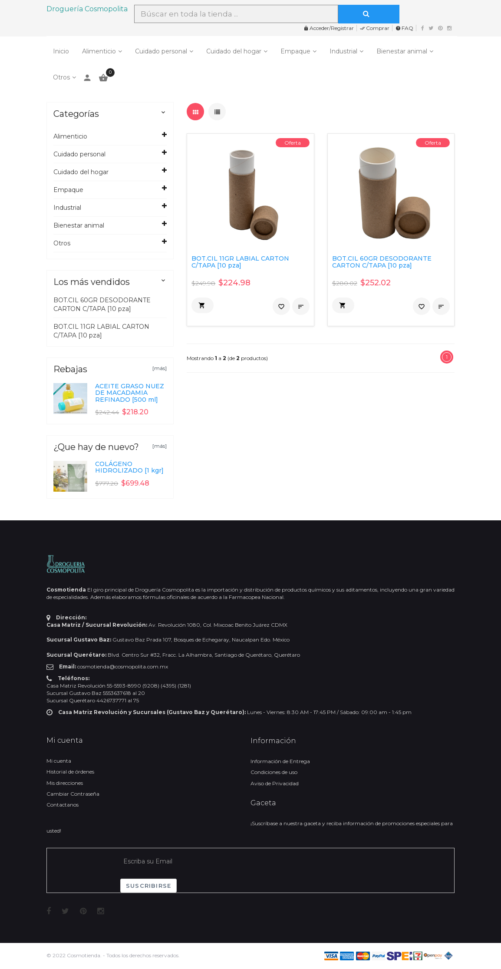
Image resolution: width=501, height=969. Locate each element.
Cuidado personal (161, 51)
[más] (159, 368)
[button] (202, 305)
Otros (61, 77)
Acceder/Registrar (328, 28)
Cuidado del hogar (233, 51)
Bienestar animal (401, 51)
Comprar (374, 28)
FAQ (404, 28)
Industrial (343, 51)
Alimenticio (99, 51)
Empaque (295, 51)
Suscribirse (148, 885)
